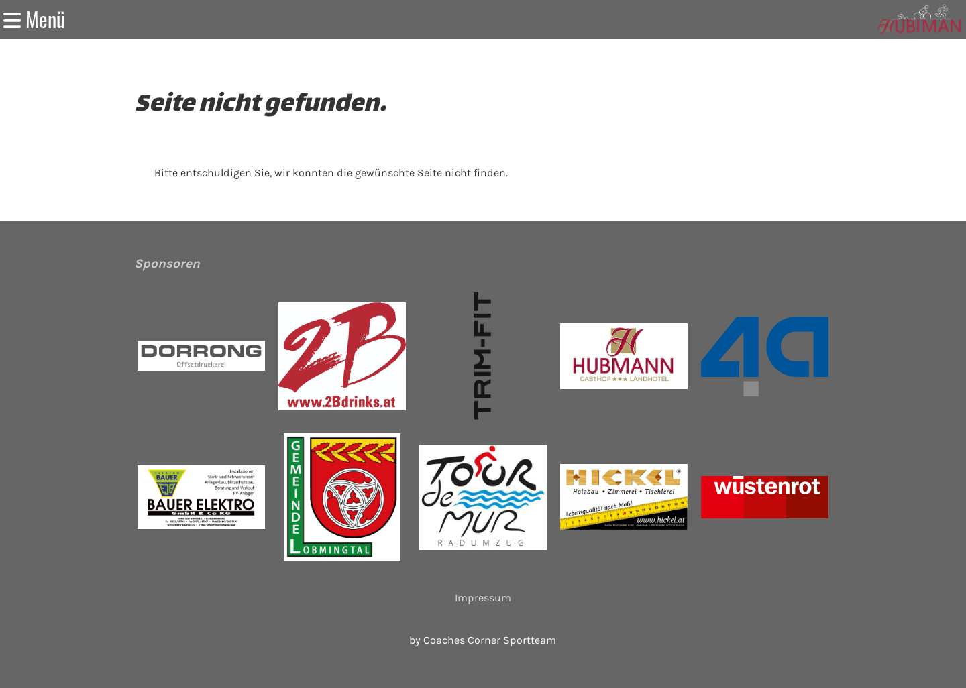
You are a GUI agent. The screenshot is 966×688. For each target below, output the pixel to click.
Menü (34, 19)
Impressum (483, 597)
